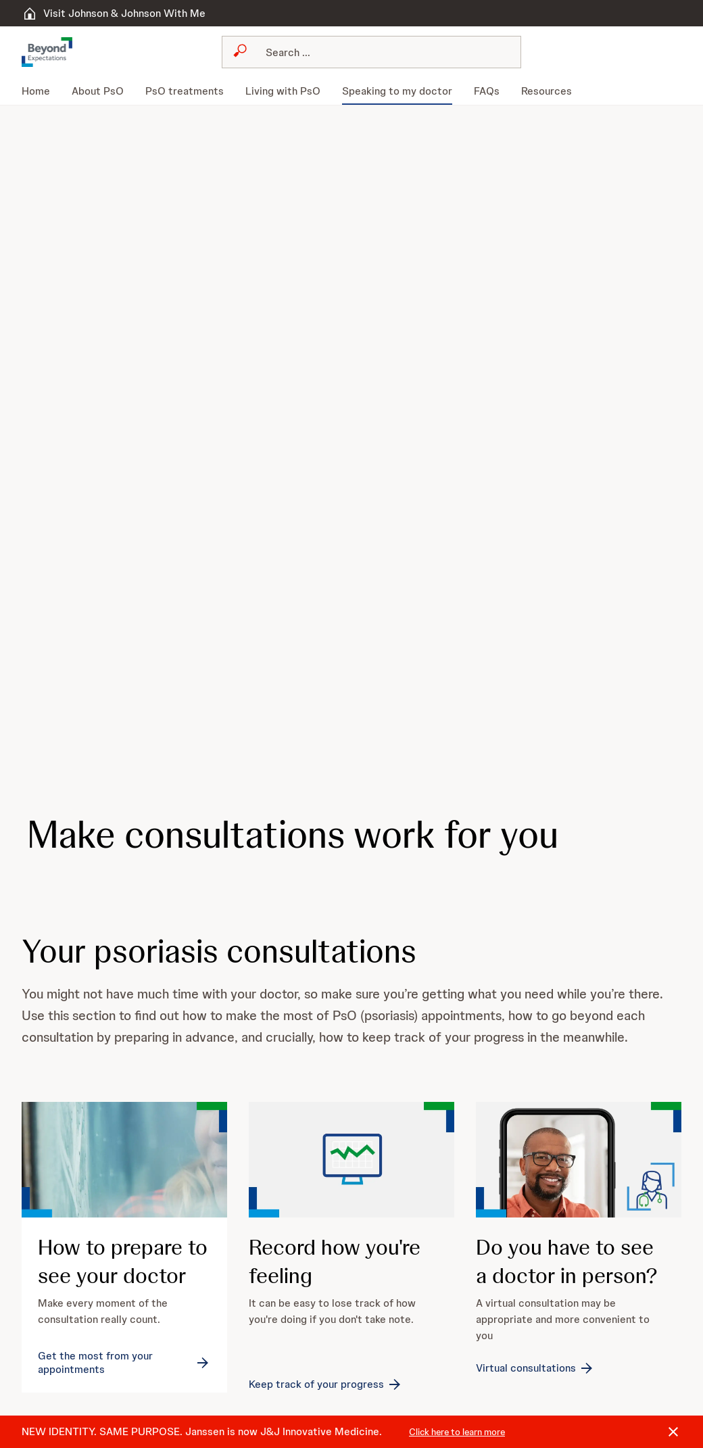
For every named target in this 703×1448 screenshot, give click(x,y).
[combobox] (371, 52)
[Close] (673, 1432)
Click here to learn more (457, 1432)
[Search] (379, 52)
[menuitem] (41, 91)
